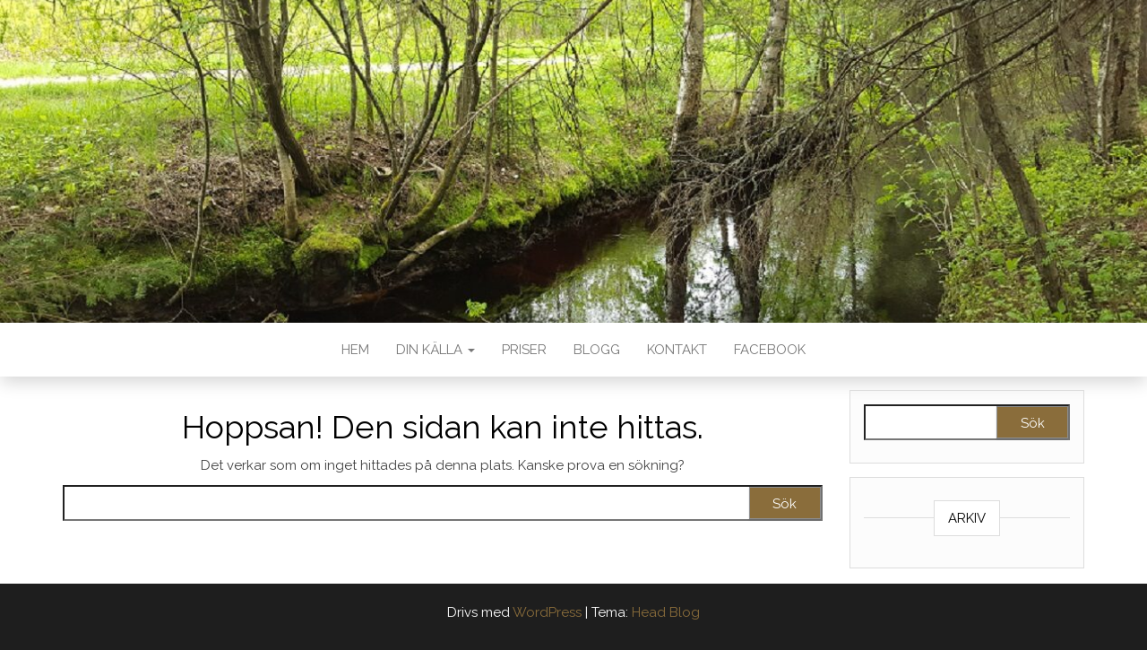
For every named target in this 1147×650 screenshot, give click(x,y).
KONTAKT (677, 350)
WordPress (547, 612)
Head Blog (666, 612)
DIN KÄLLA (435, 350)
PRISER (524, 350)
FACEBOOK (770, 350)
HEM (355, 350)
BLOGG (597, 350)
